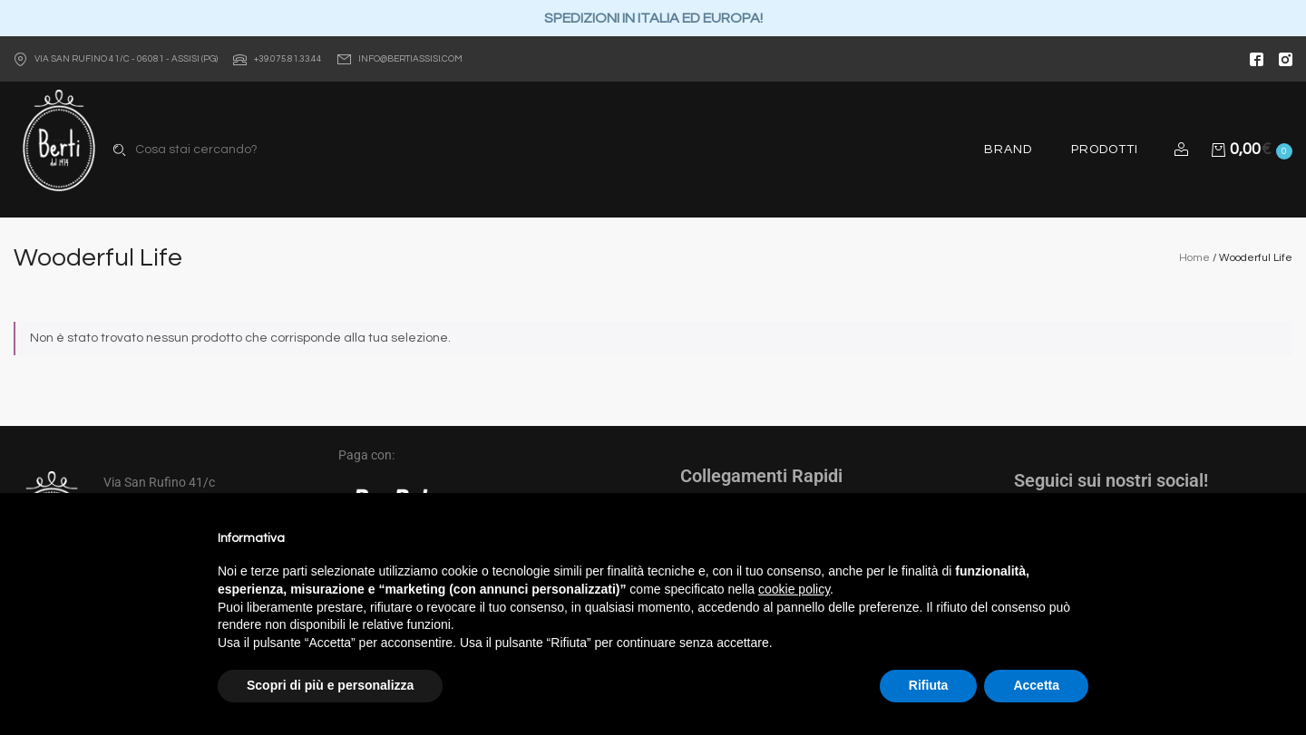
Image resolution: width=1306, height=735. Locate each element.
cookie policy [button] (794, 589)
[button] (1184, 149)
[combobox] (278, 149)
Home (1194, 258)
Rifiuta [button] (929, 685)
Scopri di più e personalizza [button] (330, 685)
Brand (1008, 149)
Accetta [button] (1036, 685)
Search (119, 150)
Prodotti (1104, 149)
